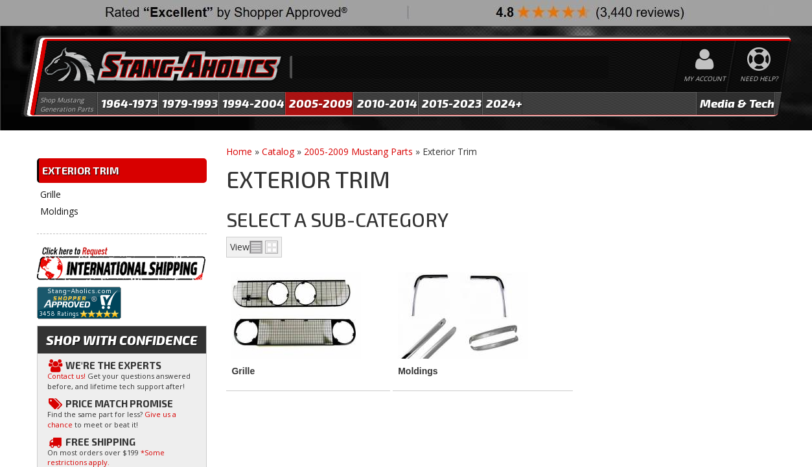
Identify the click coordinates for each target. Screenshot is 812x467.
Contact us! (66, 376)
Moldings (417, 371)
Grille (243, 371)
